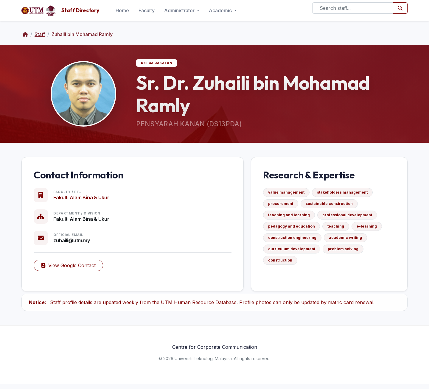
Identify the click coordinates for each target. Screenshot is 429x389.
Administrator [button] (180, 10)
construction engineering (295, 240)
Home (122, 10)
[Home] (25, 34)
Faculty (147, 10)
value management (289, 194)
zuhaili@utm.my (74, 243)
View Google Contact (70, 268)
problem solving (345, 251)
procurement (283, 206)
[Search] (352, 8)
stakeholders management (344, 194)
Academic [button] (221, 10)
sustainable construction (331, 206)
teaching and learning (291, 217)
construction (283, 262)
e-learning (369, 228)
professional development (349, 217)
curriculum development (294, 251)
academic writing (347, 240)
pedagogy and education (294, 228)
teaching (338, 228)
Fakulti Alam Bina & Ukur (83, 200)
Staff (40, 34)
